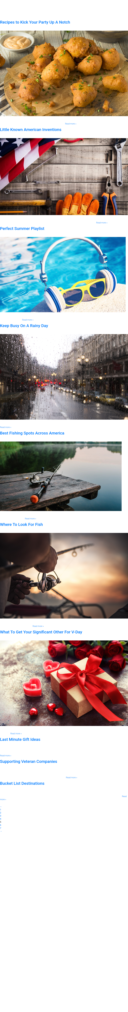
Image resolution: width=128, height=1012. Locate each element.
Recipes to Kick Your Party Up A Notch (35, 22)
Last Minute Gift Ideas (20, 739)
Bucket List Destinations (22, 783)
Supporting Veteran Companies (28, 761)
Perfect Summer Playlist (22, 228)
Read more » (70, 124)
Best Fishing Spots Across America (32, 433)
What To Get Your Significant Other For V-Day (41, 632)
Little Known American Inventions (30, 129)
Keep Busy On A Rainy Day (24, 325)
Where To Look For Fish (21, 524)
